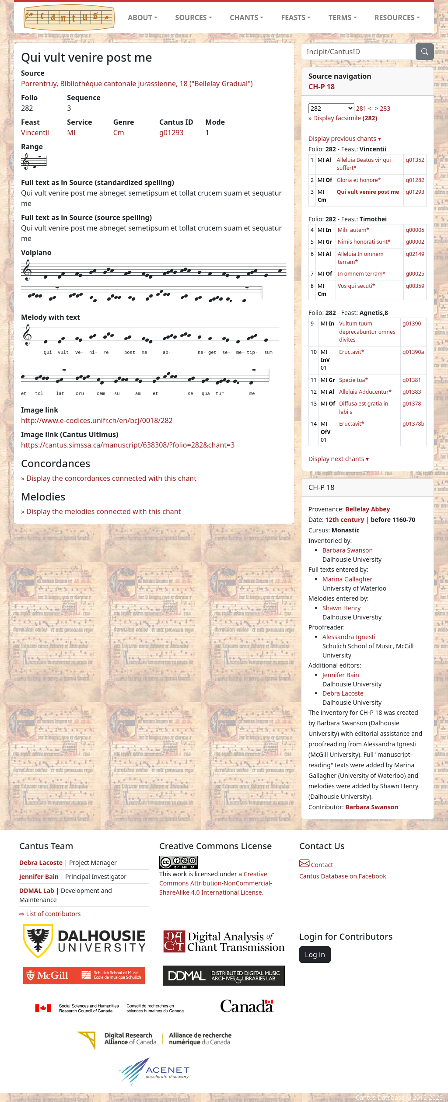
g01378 (411, 403)
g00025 (415, 273)
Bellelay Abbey (367, 509)
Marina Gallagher (347, 579)
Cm (118, 132)
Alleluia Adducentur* (365, 391)
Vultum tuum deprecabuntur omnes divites (367, 331)
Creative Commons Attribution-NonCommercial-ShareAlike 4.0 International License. (215, 883)
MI (71, 132)
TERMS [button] (340, 17)
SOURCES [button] (191, 17)
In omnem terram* (361, 273)
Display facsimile (345, 118)
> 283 (383, 108)
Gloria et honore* (359, 180)
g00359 (415, 286)
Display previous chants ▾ (344, 138)
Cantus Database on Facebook (342, 876)
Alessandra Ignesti (348, 637)
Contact (316, 865)
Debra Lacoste (343, 693)
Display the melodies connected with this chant (103, 511)
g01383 (411, 391)
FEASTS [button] (293, 17)
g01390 (411, 323)
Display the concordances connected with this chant (111, 478)
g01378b (413, 423)
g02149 (415, 254)
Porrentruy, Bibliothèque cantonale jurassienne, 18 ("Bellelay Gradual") (137, 83)
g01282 (415, 180)
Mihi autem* (353, 230)
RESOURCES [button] (394, 17)
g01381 (411, 380)
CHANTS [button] (244, 17)
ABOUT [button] (140, 17)
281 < (364, 108)
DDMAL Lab (36, 890)
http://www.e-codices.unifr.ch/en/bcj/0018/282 (97, 420)
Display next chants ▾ (338, 459)
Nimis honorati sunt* (364, 241)
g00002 (415, 241)
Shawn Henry (341, 608)
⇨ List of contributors (49, 914)
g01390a (413, 352)
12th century (344, 519)
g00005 (415, 230)
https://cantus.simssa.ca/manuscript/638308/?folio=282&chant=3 (127, 445)
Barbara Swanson (347, 550)
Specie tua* (353, 380)
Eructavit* (351, 352)
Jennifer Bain (340, 675)
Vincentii (35, 132)
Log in (315, 954)
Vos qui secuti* (356, 286)
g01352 (415, 160)
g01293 (171, 132)
